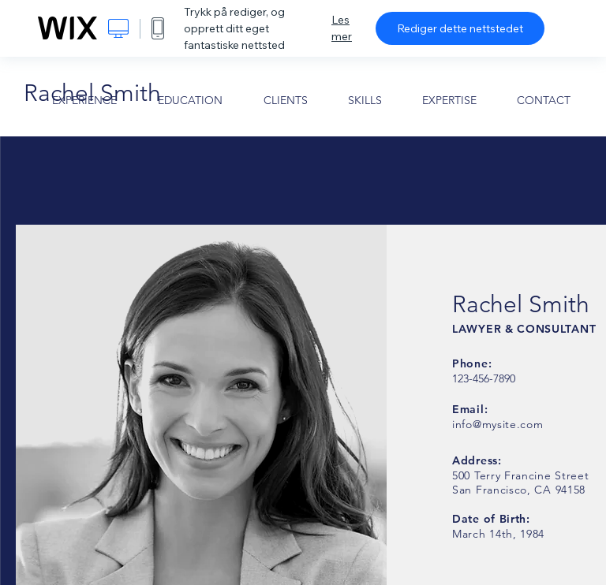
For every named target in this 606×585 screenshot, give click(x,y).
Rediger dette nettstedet (460, 28)
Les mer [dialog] (341, 28)
